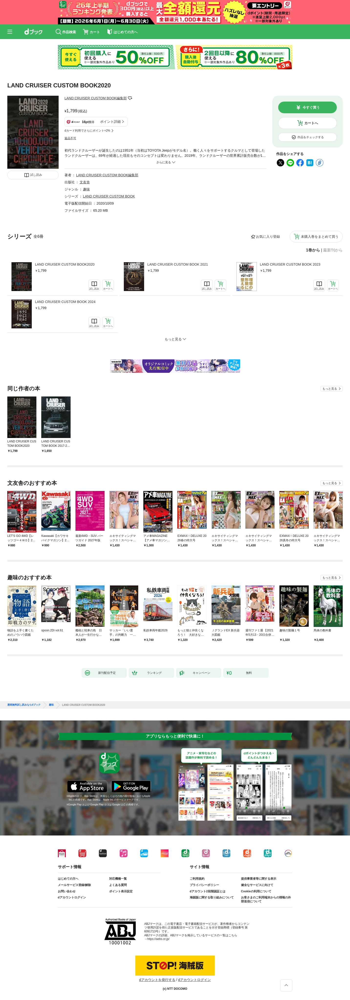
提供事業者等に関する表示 (258, 878)
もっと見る (329, 388)
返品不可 (70, 138)
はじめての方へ (68, 878)
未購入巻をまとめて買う (320, 237)
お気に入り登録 (268, 237)
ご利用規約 (197, 878)
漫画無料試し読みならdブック (24, 705)
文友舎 (85, 182)
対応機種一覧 (118, 878)
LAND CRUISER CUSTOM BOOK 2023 (290, 264)
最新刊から (333, 250)
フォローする (130, 98)
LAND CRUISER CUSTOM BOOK (109, 196)
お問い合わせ (66, 891)
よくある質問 (118, 885)
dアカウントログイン (72, 897)
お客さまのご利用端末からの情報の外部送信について (266, 899)
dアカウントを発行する (157, 980)
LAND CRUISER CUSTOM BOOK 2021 (177, 264)
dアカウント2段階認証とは (207, 891)
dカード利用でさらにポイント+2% (87, 130)
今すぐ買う (311, 107)
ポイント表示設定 (121, 891)
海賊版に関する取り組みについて (212, 897)
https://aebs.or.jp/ (158, 939)
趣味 (86, 189)
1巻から (313, 250)
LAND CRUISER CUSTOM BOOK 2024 (65, 302)
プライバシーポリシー (204, 885)
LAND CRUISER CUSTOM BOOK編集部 (95, 98)
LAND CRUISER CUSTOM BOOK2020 (65, 264)
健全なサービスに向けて (257, 885)
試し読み (36, 175)
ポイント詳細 (110, 122)
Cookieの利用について (256, 891)
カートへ (311, 123)
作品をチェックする (310, 137)
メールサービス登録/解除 (74, 885)
